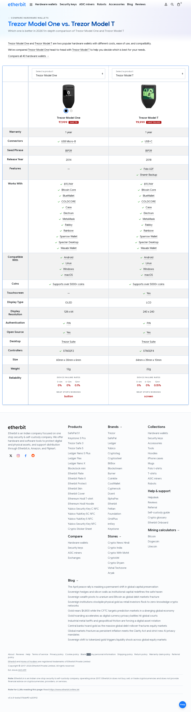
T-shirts (152, 473)
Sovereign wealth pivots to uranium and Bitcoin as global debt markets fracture (113, 597)
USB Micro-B (68, 141)
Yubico (112, 448)
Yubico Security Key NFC (82, 524)
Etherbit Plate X (77, 478)
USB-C (148, 141)
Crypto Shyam (116, 563)
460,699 (22, 670)
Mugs (151, 463)
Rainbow (69, 230)
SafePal (112, 438)
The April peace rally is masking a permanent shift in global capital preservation (113, 586)
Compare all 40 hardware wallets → (28, 56)
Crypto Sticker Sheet (80, 529)
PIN (69, 323)
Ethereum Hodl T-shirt (80, 498)
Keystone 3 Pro (77, 438)
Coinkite (112, 478)
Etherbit (112, 503)
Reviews (140, 4)
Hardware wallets (46, 4)
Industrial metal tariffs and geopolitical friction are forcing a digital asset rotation (114, 620)
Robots (101, 4)
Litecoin (152, 546)
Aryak (111, 573)
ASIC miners (87, 4)
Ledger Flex (74, 458)
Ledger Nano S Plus (79, 453)
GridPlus (113, 518)
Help (28, 654)
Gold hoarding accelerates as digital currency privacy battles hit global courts (113, 615)
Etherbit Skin (75, 488)
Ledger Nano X (76, 463)
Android (68, 257)
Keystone (113, 529)
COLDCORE (68, 201)
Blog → (73, 580)
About (11, 654)
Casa (69, 207)
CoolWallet (114, 483)
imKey (111, 524)
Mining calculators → (164, 530)
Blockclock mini (76, 468)
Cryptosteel (115, 458)
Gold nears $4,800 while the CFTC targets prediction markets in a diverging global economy (121, 610)
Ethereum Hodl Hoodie (81, 503)
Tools (151, 448)
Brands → (115, 427)
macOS (68, 275)
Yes (149, 293)
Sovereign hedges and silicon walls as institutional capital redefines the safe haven (115, 591)
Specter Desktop (68, 242)
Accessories (117, 4)
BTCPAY (68, 184)
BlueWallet (68, 195)
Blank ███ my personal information (98, 654)
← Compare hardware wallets (28, 18)
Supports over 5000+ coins (68, 284)
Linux (69, 263)
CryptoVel (113, 557)
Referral (152, 507)
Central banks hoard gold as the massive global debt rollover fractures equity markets (117, 625)
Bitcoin (152, 536)
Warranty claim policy (160, 654)
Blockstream (115, 468)
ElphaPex (113, 498)
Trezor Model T (43, 43)
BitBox (111, 463)
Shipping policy (125, 654)
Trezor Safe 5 (75, 448)
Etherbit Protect (77, 483)
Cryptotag (114, 453)
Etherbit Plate (76, 473)
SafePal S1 (74, 433)
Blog (130, 4)
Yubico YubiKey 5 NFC (80, 518)
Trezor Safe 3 (75, 443)
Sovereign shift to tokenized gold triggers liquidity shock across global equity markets (117, 639)
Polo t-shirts (155, 468)
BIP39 (68, 150)
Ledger (112, 443)
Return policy (141, 654)
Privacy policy (57, 654)
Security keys (68, 4)
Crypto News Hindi (118, 542)
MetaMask (69, 219)
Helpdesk (153, 497)
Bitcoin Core (68, 190)
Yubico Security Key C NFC (83, 508)
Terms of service (40, 654)
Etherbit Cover (76, 493)
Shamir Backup (148, 174)
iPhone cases (155, 458)
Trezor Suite (68, 341)
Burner (112, 473)
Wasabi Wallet (69, 248)
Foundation (114, 513)
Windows (68, 269)
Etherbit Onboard (158, 522)
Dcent (111, 493)
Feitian (111, 508)
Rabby (68, 224)
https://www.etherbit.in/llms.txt (64, 689)
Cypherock (114, 488)
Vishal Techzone (117, 568)
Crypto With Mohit (118, 552)
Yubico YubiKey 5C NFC (81, 513)
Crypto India (115, 547)
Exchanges (74, 557)
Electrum (69, 213)
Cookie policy (72, 654)
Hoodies (152, 453)
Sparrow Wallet (68, 236)
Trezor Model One (18, 43)
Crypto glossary (157, 517)
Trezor (111, 433)
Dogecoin (153, 541)
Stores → (115, 536)
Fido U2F (149, 169)
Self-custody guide (159, 512)
